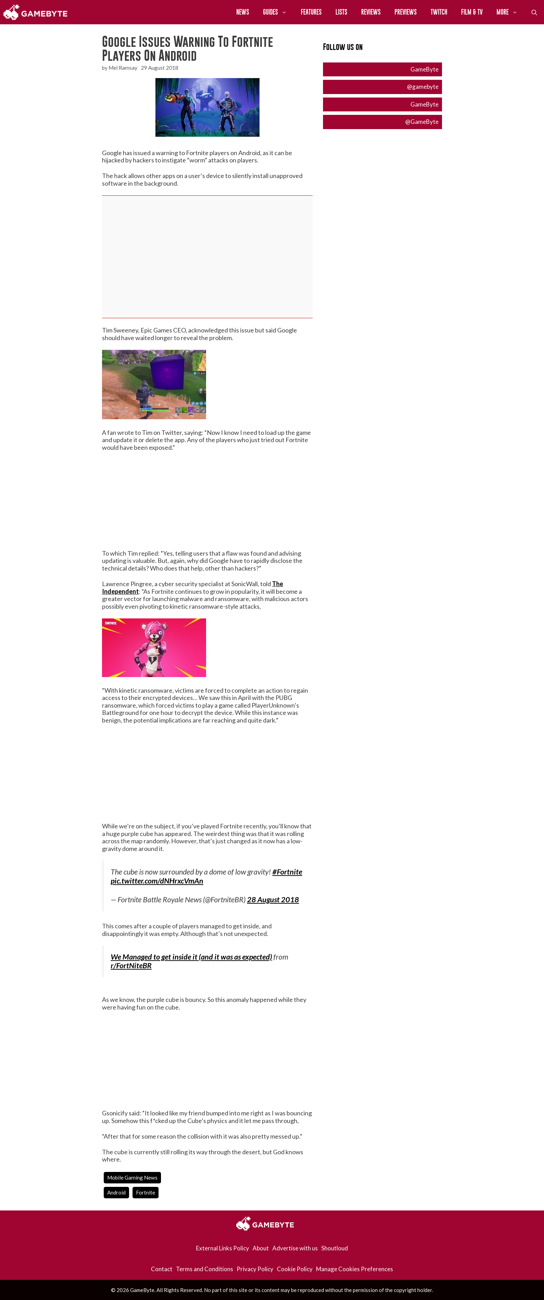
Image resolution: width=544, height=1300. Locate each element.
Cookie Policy (295, 1269)
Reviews (371, 12)
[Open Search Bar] (534, 12)
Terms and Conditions (204, 1269)
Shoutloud (334, 1248)
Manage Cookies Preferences (354, 1269)
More (510, 12)
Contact (161, 1269)
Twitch (439, 12)
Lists (341, 12)
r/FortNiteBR (131, 965)
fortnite (145, 1192)
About (261, 1248)
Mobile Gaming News (132, 1177)
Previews (405, 12)
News (242, 12)
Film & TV (472, 12)
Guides (278, 12)
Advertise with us (295, 1248)
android (116, 1192)
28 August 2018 (273, 899)
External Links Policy (222, 1248)
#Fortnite (287, 871)
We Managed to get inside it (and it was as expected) (191, 956)
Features (311, 12)
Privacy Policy (255, 1269)
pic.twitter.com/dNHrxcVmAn (157, 880)
